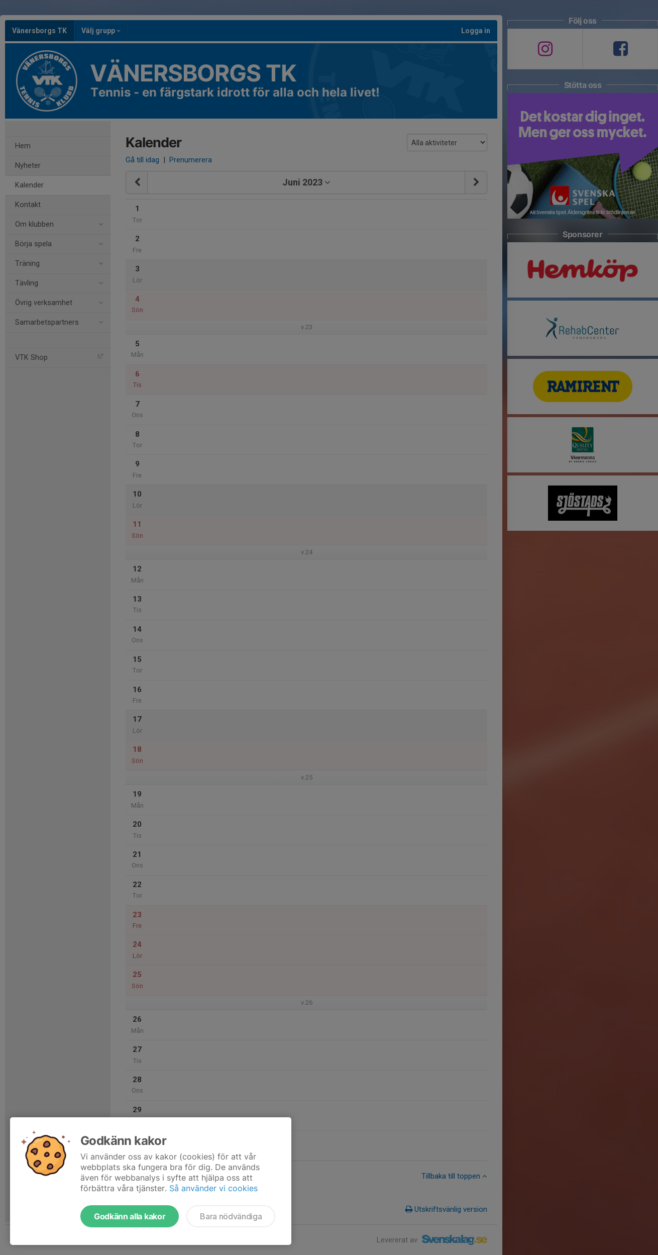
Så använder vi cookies (213, 1188)
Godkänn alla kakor (129, 1216)
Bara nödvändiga (231, 1216)
